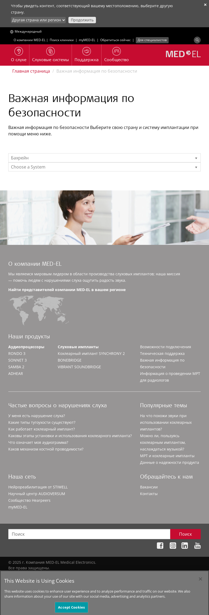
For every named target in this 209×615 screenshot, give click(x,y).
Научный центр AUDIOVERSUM (36, 493)
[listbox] (104, 157)
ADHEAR (15, 373)
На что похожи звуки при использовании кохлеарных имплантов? (166, 422)
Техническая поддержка (162, 353)
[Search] (197, 40)
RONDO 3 (16, 353)
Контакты (149, 493)
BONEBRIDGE (70, 360)
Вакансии (149, 486)
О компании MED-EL (29, 40)
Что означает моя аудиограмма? (38, 442)
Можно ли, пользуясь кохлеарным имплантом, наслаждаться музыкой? (163, 442)
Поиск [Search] (185, 534)
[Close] (200, 581)
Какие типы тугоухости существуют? (41, 422)
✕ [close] (205, 4)
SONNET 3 (17, 360)
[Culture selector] (38, 20)
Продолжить (82, 19)
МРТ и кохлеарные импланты (167, 455)
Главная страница (31, 71)
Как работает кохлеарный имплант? (41, 429)
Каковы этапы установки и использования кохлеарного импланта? (70, 435)
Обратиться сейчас (115, 40)
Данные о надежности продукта (169, 462)
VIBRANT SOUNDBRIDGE (79, 366)
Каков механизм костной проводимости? (45, 449)
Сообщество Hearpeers (29, 500)
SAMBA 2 (16, 366)
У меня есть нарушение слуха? (36, 415)
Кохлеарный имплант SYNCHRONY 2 (91, 353)
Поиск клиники (62, 40)
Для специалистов (152, 40)
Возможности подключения (165, 346)
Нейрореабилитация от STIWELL (38, 486)
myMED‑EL (87, 40)
